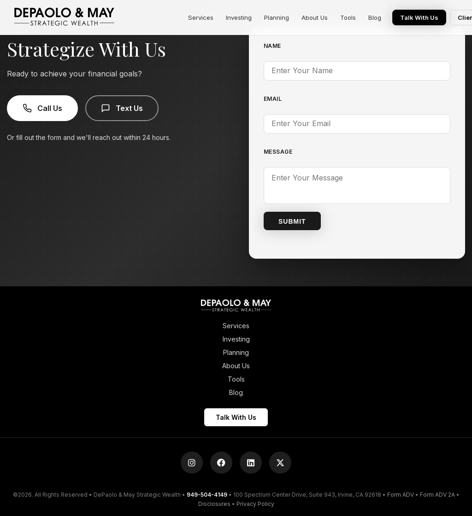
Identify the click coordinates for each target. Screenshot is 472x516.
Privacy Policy (255, 502)
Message (278, 151)
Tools (349, 17)
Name (272, 45)
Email (273, 98)
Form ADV (400, 493)
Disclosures (214, 502)
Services (200, 17)
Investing (239, 17)
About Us (315, 17)
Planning (277, 17)
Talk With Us (421, 17)
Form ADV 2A (437, 493)
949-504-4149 (207, 493)
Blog (376, 17)
